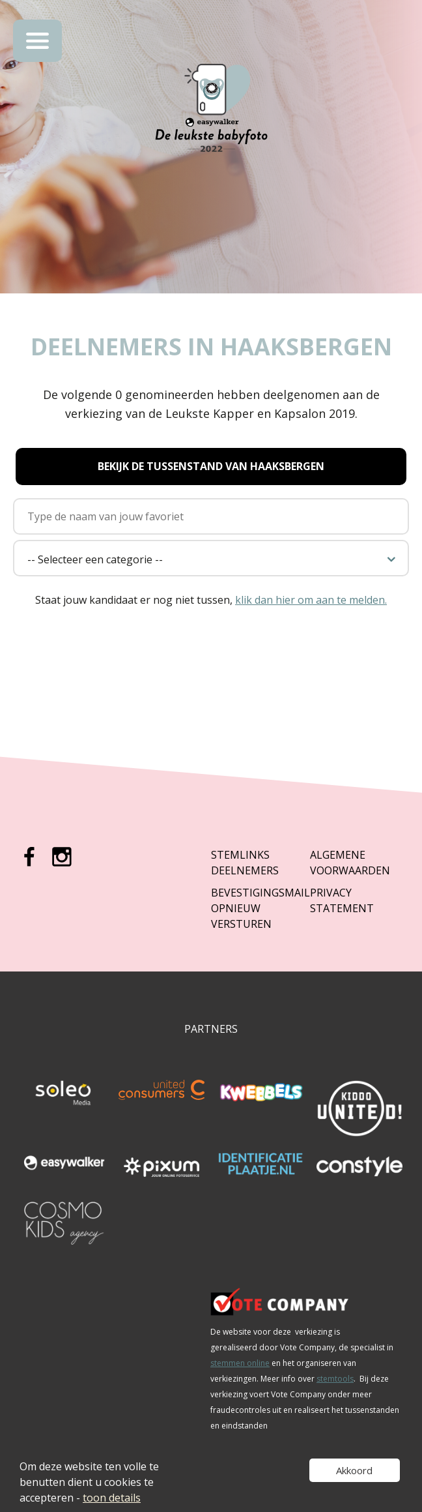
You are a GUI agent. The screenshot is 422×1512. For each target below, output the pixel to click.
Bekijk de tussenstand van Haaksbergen (211, 466)
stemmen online (240, 1363)
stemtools (335, 1378)
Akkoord (354, 1470)
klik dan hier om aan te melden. (311, 600)
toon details (112, 1497)
